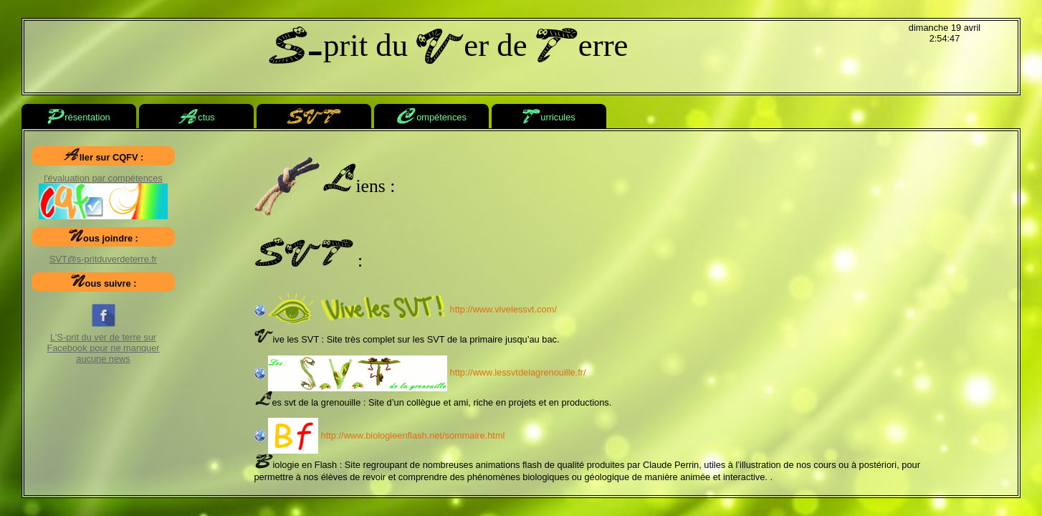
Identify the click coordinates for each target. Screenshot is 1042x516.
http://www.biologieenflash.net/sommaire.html (386, 435)
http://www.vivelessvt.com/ (412, 309)
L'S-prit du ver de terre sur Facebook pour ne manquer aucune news (103, 337)
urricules (548, 118)
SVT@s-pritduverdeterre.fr (103, 259)
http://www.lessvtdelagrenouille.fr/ (426, 372)
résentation (78, 118)
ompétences (431, 118)
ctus (196, 118)
